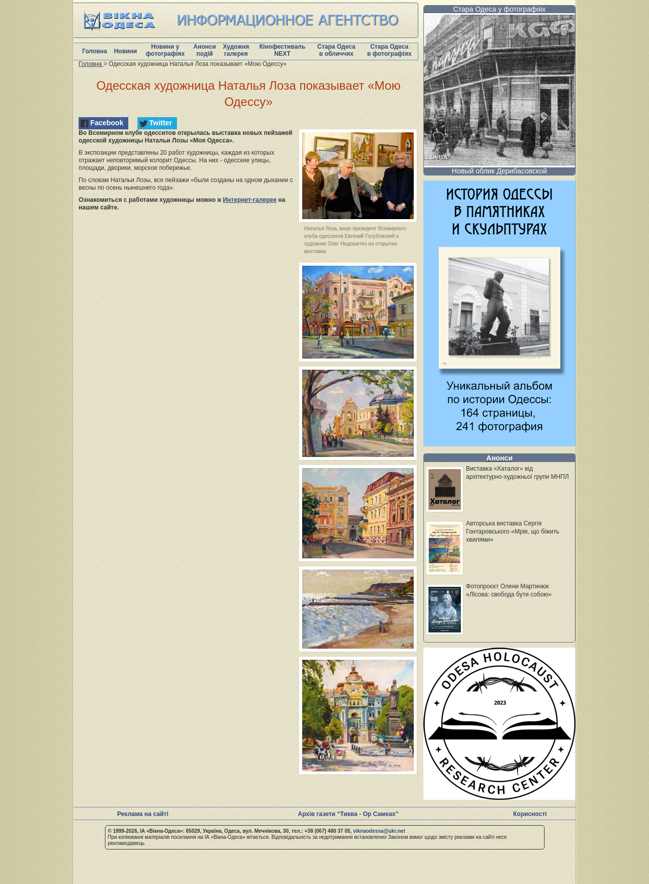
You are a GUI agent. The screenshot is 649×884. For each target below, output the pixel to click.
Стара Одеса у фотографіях (499, 9)
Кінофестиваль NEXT (282, 50)
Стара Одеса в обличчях (336, 50)
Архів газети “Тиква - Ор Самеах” (348, 814)
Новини (125, 51)
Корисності (530, 814)
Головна (94, 51)
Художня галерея (236, 50)
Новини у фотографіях (165, 50)
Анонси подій (204, 50)
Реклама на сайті (142, 814)
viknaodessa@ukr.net (379, 831)
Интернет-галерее (249, 199)
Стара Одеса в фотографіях (389, 50)
